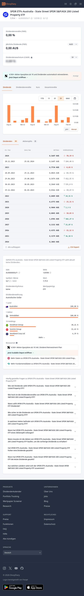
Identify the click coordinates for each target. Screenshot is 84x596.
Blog (46, 501)
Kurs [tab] (38, 87)
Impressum (49, 519)
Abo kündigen (9, 538)
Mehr (42, 337)
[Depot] (75, 4)
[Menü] (80, 3)
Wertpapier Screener (12, 501)
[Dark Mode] (70, 4)
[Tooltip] (16, 343)
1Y (49, 98)
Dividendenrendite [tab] (23, 87)
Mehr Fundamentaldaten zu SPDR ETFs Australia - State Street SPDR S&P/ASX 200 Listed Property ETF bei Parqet (43, 363)
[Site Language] (65, 4)
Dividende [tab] (7, 87)
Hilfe (5, 533)
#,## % (11, 61)
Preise (6, 519)
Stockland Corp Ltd (17, 333)
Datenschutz (49, 524)
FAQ (5, 529)
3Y (55, 98)
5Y (61, 98)
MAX (68, 98)
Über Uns (48, 491)
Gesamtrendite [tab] (51, 87)
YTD (42, 98)
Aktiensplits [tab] (30, 141)
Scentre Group (15, 329)
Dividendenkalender (12, 491)
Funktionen (8, 524)
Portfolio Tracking (11, 496)
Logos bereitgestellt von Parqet (15, 579)
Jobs (46, 496)
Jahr (66, 129)
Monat (74, 129)
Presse (47, 506)
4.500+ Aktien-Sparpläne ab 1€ (36, 347)
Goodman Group (16, 325)
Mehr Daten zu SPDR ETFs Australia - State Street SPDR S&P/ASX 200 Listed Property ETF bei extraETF (43, 358)
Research (7, 506)
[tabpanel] (42, 114)
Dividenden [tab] (10, 141)
